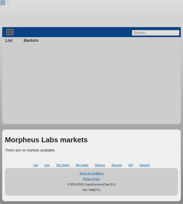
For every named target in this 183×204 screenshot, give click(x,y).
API (131, 165)
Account (116, 165)
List (9, 40)
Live (46, 165)
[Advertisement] (91, 85)
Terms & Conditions (92, 173)
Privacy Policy (91, 178)
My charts (82, 165)
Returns (100, 165)
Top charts (62, 165)
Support (145, 165)
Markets (30, 40)
